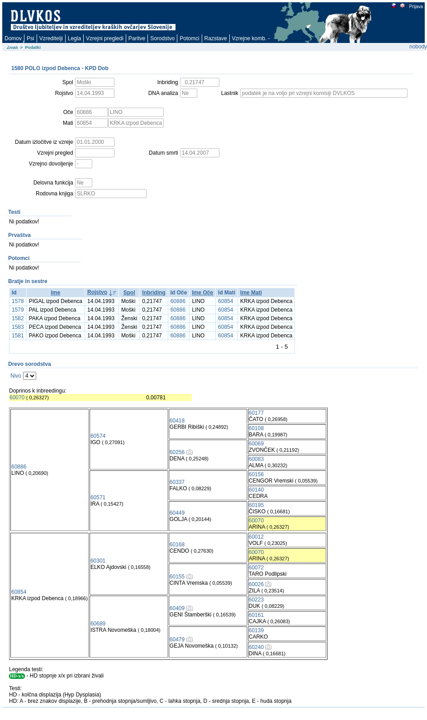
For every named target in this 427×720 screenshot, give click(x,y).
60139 (256, 630)
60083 (256, 459)
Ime (56, 292)
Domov (13, 38)
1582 (18, 318)
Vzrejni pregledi (104, 38)
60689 (97, 624)
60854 (225, 301)
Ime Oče (202, 292)
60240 (256, 647)
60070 (16, 397)
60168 (177, 544)
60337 (177, 482)
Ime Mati (251, 292)
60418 (177, 420)
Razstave (215, 38)
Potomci (189, 38)
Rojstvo (97, 292)
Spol (129, 292)
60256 (177, 452)
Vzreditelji (51, 38)
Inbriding (153, 292)
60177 (256, 413)
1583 (18, 327)
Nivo (15, 376)
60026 (256, 584)
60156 (256, 474)
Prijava (415, 6)
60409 (177, 608)
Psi (30, 38)
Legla (74, 38)
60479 (177, 639)
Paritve (136, 38)
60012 (256, 537)
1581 (18, 335)
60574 (97, 436)
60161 (256, 615)
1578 (18, 301)
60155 (177, 576)
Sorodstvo (162, 38)
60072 (256, 567)
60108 (256, 428)
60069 (256, 444)
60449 (177, 513)
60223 (256, 600)
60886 (178, 301)
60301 (97, 561)
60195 (256, 505)
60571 (97, 497)
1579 (18, 310)
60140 (256, 490)
